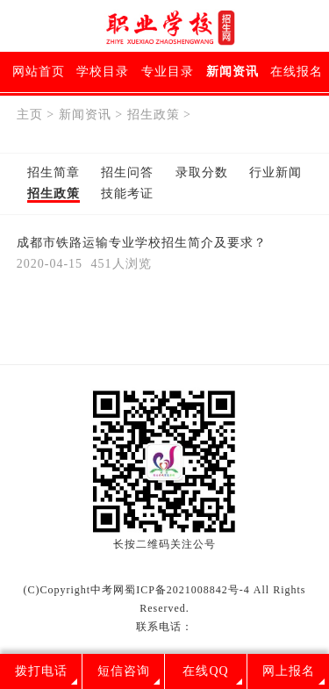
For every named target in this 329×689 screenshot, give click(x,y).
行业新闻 (275, 172)
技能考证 (127, 193)
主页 (30, 114)
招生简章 (53, 172)
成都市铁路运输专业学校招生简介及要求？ (142, 242)
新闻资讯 (232, 71)
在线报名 (296, 71)
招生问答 (127, 172)
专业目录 (167, 71)
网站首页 (38, 71)
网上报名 (288, 671)
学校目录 (102, 71)
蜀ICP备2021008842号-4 (187, 590)
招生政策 (153, 114)
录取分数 (201, 172)
